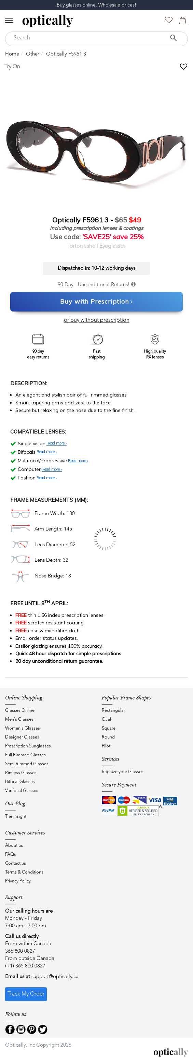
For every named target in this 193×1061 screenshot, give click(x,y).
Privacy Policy (18, 881)
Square (108, 728)
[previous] (10, 145)
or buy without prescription (96, 320)
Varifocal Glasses (21, 791)
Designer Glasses (22, 737)
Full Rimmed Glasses (25, 755)
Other (32, 54)
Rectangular (113, 710)
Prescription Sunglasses (28, 746)
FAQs (10, 854)
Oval (106, 719)
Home (12, 54)
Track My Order (26, 994)
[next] (182, 145)
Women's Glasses (22, 728)
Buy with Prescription (96, 301)
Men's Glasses (19, 719)
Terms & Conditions (24, 872)
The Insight (15, 816)
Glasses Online (20, 710)
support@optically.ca (55, 976)
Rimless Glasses (21, 773)
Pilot (106, 746)
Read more (56, 443)
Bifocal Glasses (20, 782)
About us (14, 845)
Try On (12, 67)
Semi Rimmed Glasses (27, 764)
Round (108, 737)
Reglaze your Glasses (122, 772)
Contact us (15, 863)
